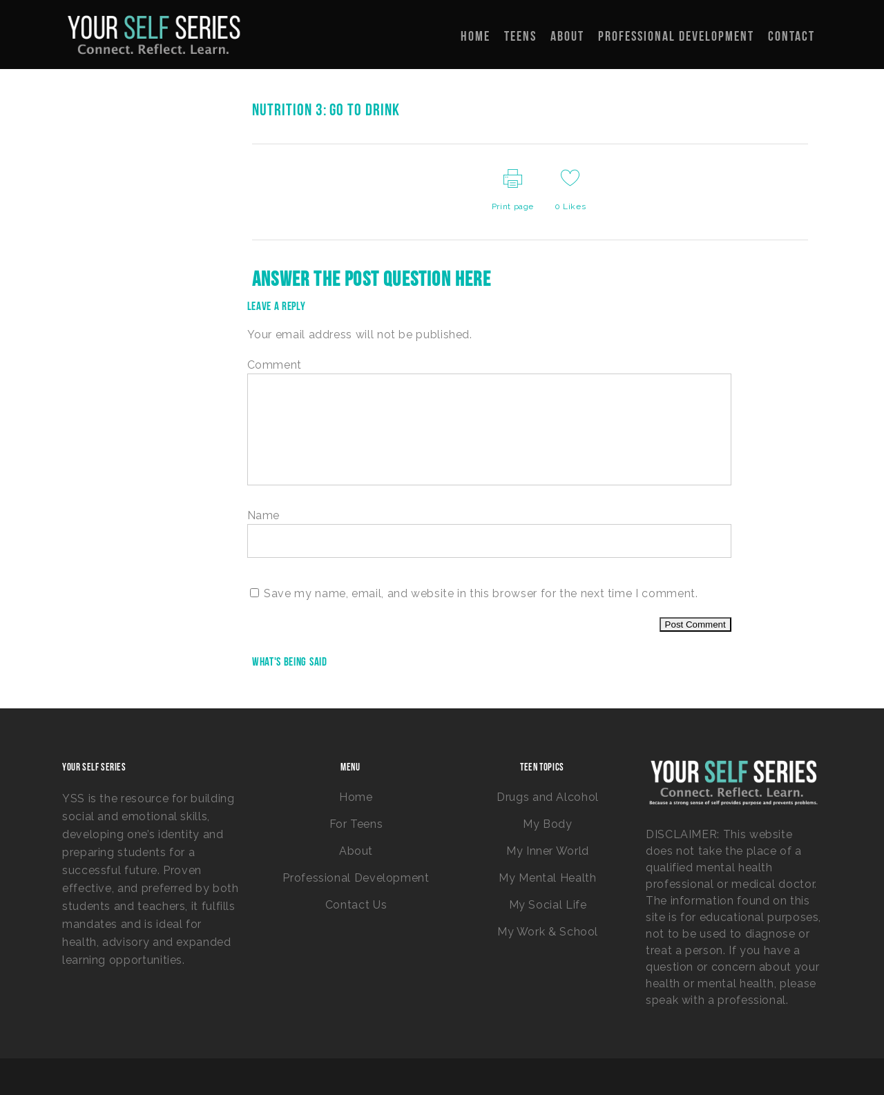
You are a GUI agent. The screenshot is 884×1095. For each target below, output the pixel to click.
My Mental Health (547, 877)
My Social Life (548, 904)
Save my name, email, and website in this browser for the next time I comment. (481, 593)
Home (356, 797)
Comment (274, 364)
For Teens (356, 824)
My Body (547, 824)
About (356, 850)
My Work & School (547, 931)
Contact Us (356, 904)
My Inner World (547, 850)
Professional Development (355, 877)
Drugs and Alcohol (548, 797)
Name (263, 515)
